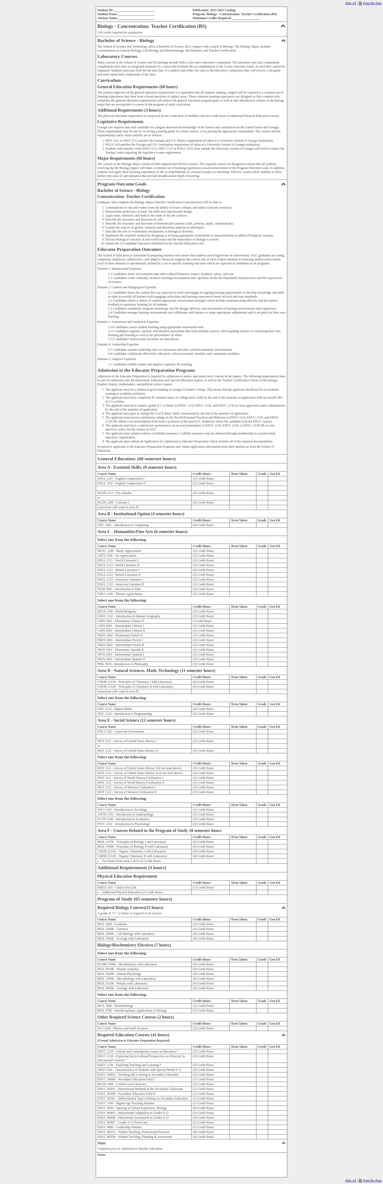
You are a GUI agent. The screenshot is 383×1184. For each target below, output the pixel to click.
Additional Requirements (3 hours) (131, 867)
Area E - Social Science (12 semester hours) (136, 720)
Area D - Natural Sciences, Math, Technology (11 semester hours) (156, 670)
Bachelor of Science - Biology (191, 40)
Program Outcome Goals (191, 184)
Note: (191, 1143)
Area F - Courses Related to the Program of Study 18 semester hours (159, 830)
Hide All (350, 3)
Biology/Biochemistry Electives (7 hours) (134, 945)
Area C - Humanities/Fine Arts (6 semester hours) (142, 531)
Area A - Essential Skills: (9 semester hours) (137, 467)
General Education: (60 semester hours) (136, 458)
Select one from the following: (122, 540)
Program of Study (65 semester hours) (134, 899)
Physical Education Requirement (127, 876)
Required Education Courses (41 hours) (191, 1035)
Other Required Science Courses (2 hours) (135, 1017)
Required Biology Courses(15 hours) (191, 907)
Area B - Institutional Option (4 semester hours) (140, 513)
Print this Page (370, 3)
